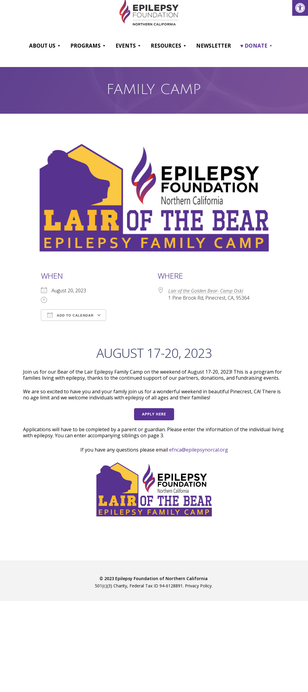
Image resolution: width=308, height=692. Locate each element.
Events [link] (129, 45)
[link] (300, 8)
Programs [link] (88, 45)
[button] (58, 45)
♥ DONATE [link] (256, 45)
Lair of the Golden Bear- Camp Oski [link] (205, 290)
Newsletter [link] (213, 45)
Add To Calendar (70, 315)
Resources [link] (169, 45)
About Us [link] (45, 45)
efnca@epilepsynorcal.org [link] (198, 449)
